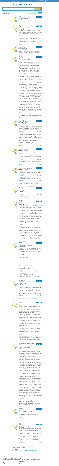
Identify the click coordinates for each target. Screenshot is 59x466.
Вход (48, 1)
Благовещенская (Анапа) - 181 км (16, 450)
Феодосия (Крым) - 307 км (33, 450)
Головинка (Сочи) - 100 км (15, 446)
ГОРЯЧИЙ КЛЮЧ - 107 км (36, 446)
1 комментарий (21, 117)
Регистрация (45, 1)
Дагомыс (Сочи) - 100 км (22, 446)
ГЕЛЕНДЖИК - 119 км (14, 447)
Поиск (38, 8)
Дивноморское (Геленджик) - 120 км (22, 447)
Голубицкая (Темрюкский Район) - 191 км (25, 450)
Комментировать (21, 36)
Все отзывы (20, 44)
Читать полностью (39, 36)
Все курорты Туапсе (6, 13)
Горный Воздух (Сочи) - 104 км (28, 446)
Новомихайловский (6, 19)
